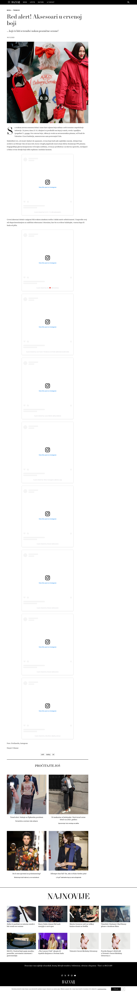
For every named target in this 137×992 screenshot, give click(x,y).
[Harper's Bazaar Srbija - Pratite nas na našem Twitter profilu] (65, 975)
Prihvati (116, 989)
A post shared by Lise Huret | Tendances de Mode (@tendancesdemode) (47, 352)
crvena (27, 133)
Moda (25, 2)
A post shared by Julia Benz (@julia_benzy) (47, 736)
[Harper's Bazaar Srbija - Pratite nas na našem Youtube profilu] (75, 975)
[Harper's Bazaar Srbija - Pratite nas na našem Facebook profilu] (62, 975)
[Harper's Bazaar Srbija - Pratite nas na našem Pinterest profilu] (68, 975)
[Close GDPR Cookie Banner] (123, 989)
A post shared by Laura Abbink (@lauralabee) (47, 416)
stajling (48, 754)
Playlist (51, 2)
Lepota (32, 2)
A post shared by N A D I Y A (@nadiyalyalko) (47, 212)
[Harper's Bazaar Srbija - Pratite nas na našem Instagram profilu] (71, 975)
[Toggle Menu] (9, 2)
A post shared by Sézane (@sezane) (47, 544)
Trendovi (16, 10)
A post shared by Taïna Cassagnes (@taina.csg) (47, 480)
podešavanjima (101, 989)
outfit (42, 754)
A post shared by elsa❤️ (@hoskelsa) (47, 288)
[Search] (128, 2)
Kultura (41, 2)
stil (53, 754)
